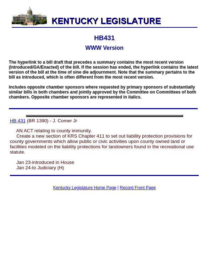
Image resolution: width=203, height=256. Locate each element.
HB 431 (18, 120)
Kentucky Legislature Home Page (84, 187)
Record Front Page (138, 187)
